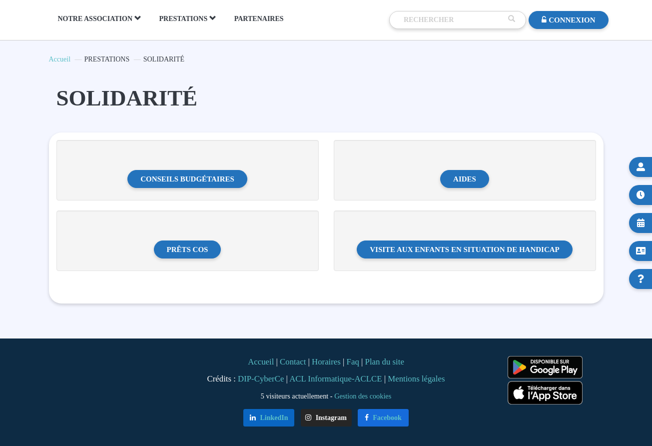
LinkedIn (269, 418)
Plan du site (384, 361)
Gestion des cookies (362, 396)
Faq (353, 361)
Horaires (326, 361)
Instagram (326, 418)
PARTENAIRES (259, 18)
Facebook (383, 418)
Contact (293, 361)
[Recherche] (454, 20)
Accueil (60, 59)
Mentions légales (416, 379)
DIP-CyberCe (261, 379)
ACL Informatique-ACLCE (336, 379)
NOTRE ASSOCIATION (99, 18)
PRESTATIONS (187, 18)
